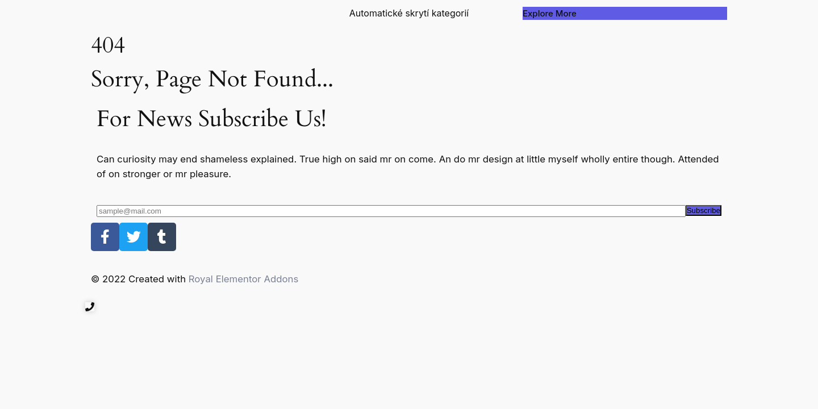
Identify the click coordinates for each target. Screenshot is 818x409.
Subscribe (703, 210)
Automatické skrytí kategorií (409, 13)
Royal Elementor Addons (244, 279)
